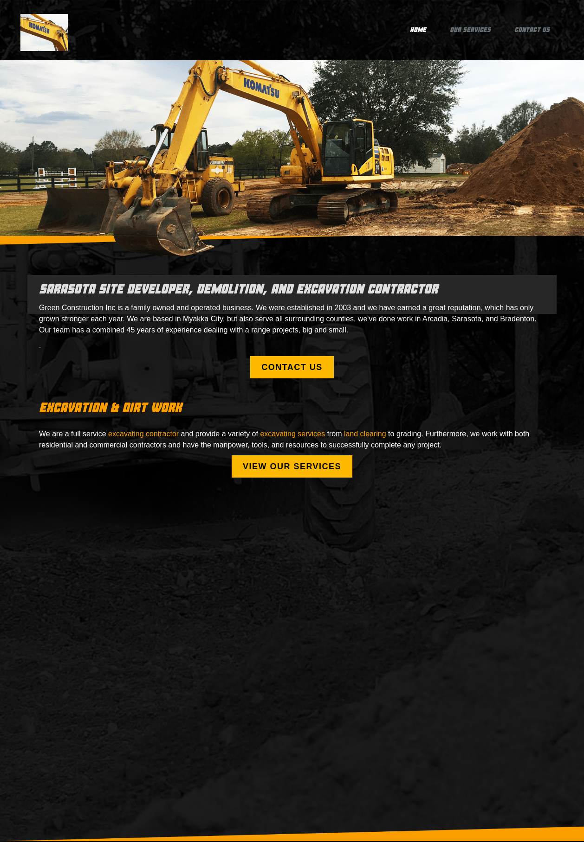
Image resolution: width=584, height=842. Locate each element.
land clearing (365, 434)
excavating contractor (143, 434)
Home (418, 29)
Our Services (470, 29)
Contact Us (532, 29)
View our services (292, 466)
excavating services (292, 434)
